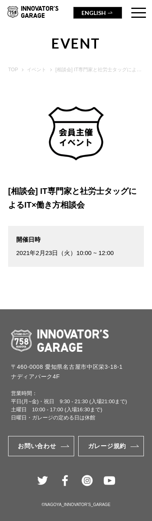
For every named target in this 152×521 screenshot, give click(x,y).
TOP (13, 69)
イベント (36, 69)
